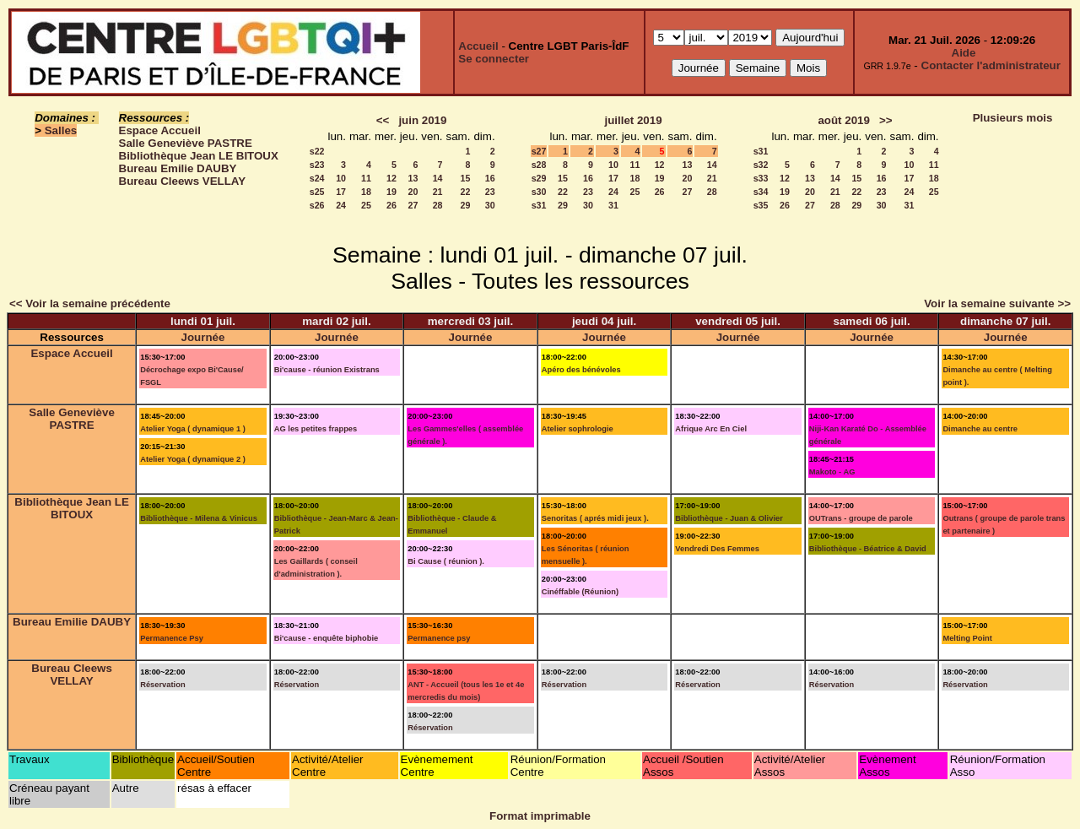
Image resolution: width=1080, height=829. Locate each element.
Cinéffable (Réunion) (580, 592)
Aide (964, 52)
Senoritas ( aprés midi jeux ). (595, 518)
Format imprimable (540, 816)
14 (438, 178)
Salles (61, 130)
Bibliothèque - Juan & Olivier (729, 518)
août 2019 (844, 120)
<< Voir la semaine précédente (89, 303)
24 (341, 205)
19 (391, 192)
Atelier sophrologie (577, 429)
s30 (539, 192)
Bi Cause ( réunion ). (446, 561)
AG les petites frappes (316, 429)
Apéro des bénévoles (581, 370)
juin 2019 (422, 120)
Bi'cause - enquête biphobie (326, 638)
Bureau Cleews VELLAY (182, 181)
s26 (317, 205)
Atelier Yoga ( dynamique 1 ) (193, 429)
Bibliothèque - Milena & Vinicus (198, 518)
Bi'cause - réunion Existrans (327, 370)
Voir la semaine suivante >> (997, 303)
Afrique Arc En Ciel (711, 429)
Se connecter (493, 58)
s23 (317, 165)
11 (366, 178)
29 (466, 205)
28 (438, 205)
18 (366, 192)
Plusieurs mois (1013, 117)
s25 (317, 192)
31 (613, 205)
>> (886, 120)
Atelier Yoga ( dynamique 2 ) (193, 459)
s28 (539, 165)
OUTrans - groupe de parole (861, 518)
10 (341, 178)
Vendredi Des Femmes (717, 549)
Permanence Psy (171, 638)
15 (466, 178)
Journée (203, 337)
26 (391, 205)
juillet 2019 (633, 120)
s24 (317, 178)
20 (413, 192)
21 (438, 192)
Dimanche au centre (980, 429)
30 (490, 205)
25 (366, 205)
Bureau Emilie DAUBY (178, 168)
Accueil (478, 46)
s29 (539, 178)
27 (413, 205)
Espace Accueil (160, 130)
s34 (761, 192)
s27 (539, 151)
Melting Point (967, 638)
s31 (539, 205)
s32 (761, 165)
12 (391, 178)
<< (383, 120)
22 (466, 192)
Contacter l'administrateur (991, 65)
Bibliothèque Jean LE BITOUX (198, 155)
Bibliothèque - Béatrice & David (867, 549)
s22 (317, 151)
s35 (761, 205)
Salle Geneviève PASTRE (185, 143)
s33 (761, 178)
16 (490, 178)
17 (341, 192)
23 (490, 192)
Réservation (162, 684)
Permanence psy (439, 638)
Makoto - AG (832, 472)
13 (413, 178)
